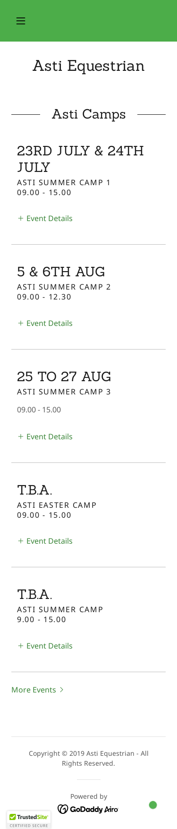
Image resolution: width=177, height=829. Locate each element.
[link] (88, 66)
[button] (20, 20)
